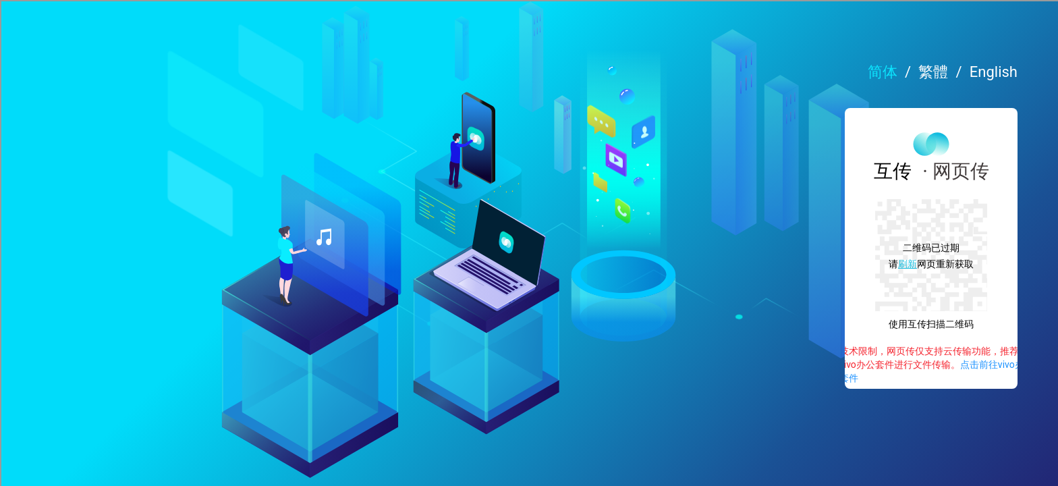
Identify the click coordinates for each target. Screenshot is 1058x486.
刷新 (771, 269)
